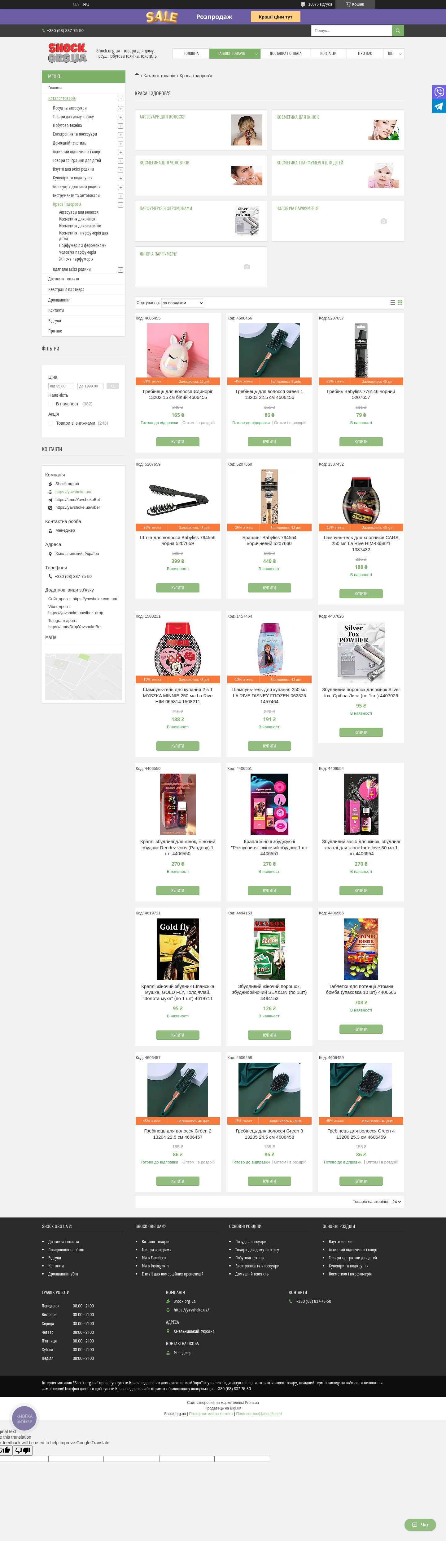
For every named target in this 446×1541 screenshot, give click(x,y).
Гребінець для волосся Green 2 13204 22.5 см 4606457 (177, 1134)
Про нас (365, 53)
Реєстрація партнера (66, 289)
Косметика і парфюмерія (350, 1274)
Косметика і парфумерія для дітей (310, 163)
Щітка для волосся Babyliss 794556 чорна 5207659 (178, 540)
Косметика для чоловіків (165, 163)
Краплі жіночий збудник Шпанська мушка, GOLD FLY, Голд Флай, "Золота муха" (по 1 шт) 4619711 (177, 992)
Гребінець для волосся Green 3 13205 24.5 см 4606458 (269, 1134)
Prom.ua (252, 1402)
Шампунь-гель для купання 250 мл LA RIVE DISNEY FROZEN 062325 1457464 (269, 695)
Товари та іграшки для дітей (77, 160)
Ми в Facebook (154, 1258)
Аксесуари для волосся (163, 117)
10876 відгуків (320, 4)
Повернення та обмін (66, 1250)
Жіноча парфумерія (158, 254)
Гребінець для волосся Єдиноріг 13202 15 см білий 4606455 (178, 394)
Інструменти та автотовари (76, 195)
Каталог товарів (231, 53)
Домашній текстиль (69, 143)
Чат (420, 1525)
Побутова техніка (67, 125)
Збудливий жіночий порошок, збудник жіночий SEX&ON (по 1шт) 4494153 (269, 992)
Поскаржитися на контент (211, 1414)
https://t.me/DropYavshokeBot (75, 626)
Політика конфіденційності (259, 1414)
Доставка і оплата (285, 53)
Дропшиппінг (59, 300)
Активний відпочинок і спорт (77, 152)
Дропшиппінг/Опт (63, 1274)
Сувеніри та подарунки (73, 178)
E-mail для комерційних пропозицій (172, 1274)
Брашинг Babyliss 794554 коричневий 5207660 (269, 540)
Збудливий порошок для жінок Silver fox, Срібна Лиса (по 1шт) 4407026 (361, 692)
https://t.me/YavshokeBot (77, 499)
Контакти (328, 53)
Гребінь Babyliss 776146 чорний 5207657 (361, 394)
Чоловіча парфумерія (297, 208)
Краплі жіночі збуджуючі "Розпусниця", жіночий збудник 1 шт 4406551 (269, 847)
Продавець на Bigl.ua (223, 1408)
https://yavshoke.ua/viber (77, 507)
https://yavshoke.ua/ (73, 491)
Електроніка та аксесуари (75, 134)
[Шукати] (398, 30)
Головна (191, 53)
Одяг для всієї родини (72, 269)
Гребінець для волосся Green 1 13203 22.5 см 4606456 (269, 394)
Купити (177, 442)
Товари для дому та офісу (257, 1250)
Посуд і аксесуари (250, 1242)
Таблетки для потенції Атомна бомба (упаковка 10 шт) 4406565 (361, 989)
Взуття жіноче (340, 1242)
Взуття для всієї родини (73, 169)
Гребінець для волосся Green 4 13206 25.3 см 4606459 (361, 1134)
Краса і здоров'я (67, 204)
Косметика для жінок (298, 117)
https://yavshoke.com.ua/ (95, 598)
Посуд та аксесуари (70, 108)
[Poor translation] (23, 1450)
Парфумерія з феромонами (166, 208)
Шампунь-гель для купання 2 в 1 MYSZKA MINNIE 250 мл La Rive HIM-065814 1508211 (177, 695)
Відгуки (54, 321)
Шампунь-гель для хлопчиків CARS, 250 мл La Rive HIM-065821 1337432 (361, 543)
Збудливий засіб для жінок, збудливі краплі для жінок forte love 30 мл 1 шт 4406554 (361, 847)
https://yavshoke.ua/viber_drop (75, 612)
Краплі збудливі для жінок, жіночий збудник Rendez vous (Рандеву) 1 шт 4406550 (177, 847)
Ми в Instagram (155, 1266)
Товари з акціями (157, 1250)
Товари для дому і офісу (73, 116)
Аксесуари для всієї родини (77, 187)
